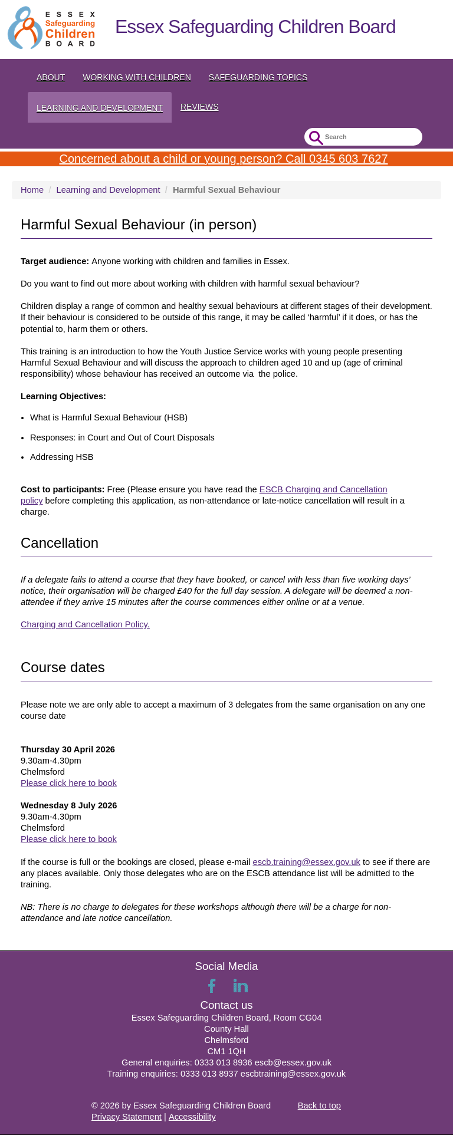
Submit (314, 138)
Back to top (319, 1105)
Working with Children (137, 77)
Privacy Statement (126, 1116)
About (51, 77)
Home (32, 190)
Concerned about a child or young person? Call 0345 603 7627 (223, 158)
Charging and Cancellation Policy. (85, 624)
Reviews (199, 106)
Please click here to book (69, 783)
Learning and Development (100, 108)
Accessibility (192, 1116)
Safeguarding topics (258, 77)
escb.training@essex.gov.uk (306, 862)
